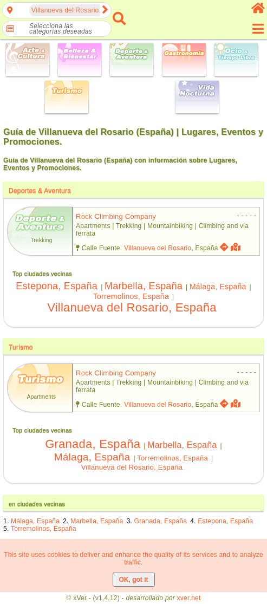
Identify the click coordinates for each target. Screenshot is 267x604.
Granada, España (92, 444)
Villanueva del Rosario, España (132, 307)
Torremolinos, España (131, 296)
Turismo (21, 347)
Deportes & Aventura (40, 190)
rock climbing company (116, 216)
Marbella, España (144, 286)
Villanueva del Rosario (157, 248)
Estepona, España (56, 286)
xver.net (189, 598)
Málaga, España (218, 286)
